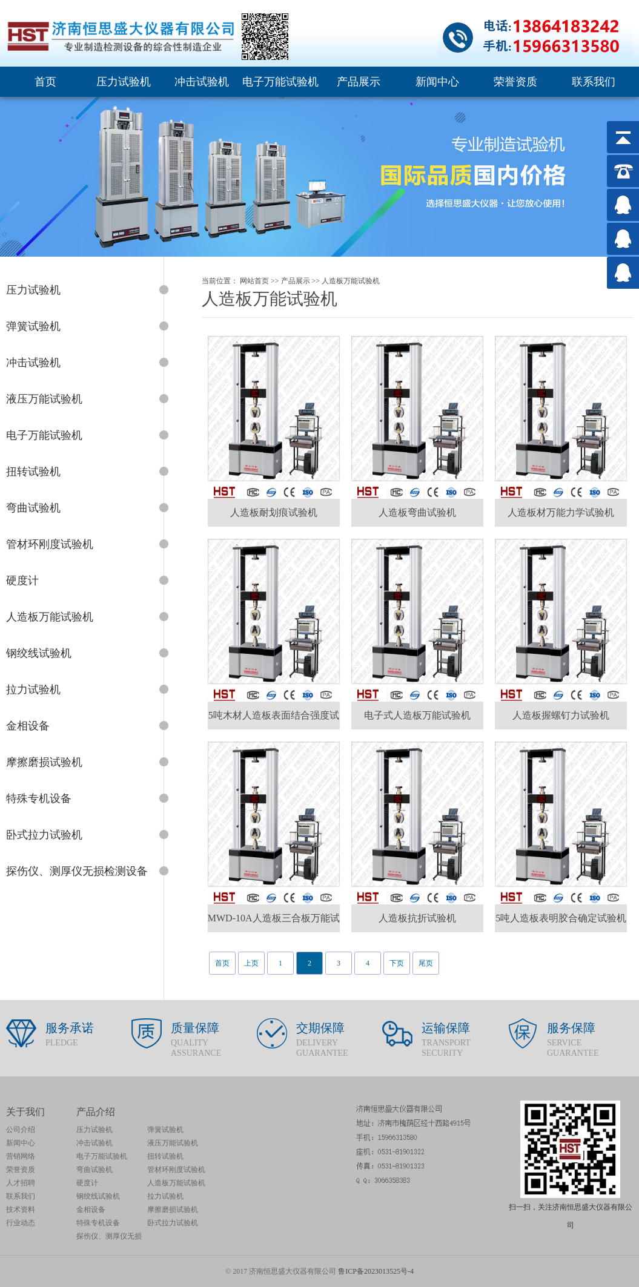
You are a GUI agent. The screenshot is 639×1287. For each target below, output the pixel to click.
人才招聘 (20, 1183)
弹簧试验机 (165, 1129)
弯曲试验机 (94, 1169)
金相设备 (90, 1209)
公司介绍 (20, 1129)
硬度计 (87, 1183)
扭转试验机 (165, 1156)
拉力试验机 (165, 1196)
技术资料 (20, 1209)
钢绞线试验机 (98, 1196)
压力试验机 (123, 82)
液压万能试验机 (172, 1143)
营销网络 (20, 1156)
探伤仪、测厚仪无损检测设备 (109, 1237)
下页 (396, 963)
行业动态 (20, 1223)
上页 (251, 963)
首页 (45, 82)
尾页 (426, 963)
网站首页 (254, 281)
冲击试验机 (201, 82)
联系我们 (593, 82)
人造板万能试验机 (351, 281)
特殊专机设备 (98, 1223)
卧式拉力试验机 (172, 1223)
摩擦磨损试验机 (172, 1209)
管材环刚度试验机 (176, 1169)
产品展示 (358, 82)
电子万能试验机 (280, 82)
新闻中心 (437, 82)
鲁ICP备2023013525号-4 (376, 1271)
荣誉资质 (515, 82)
